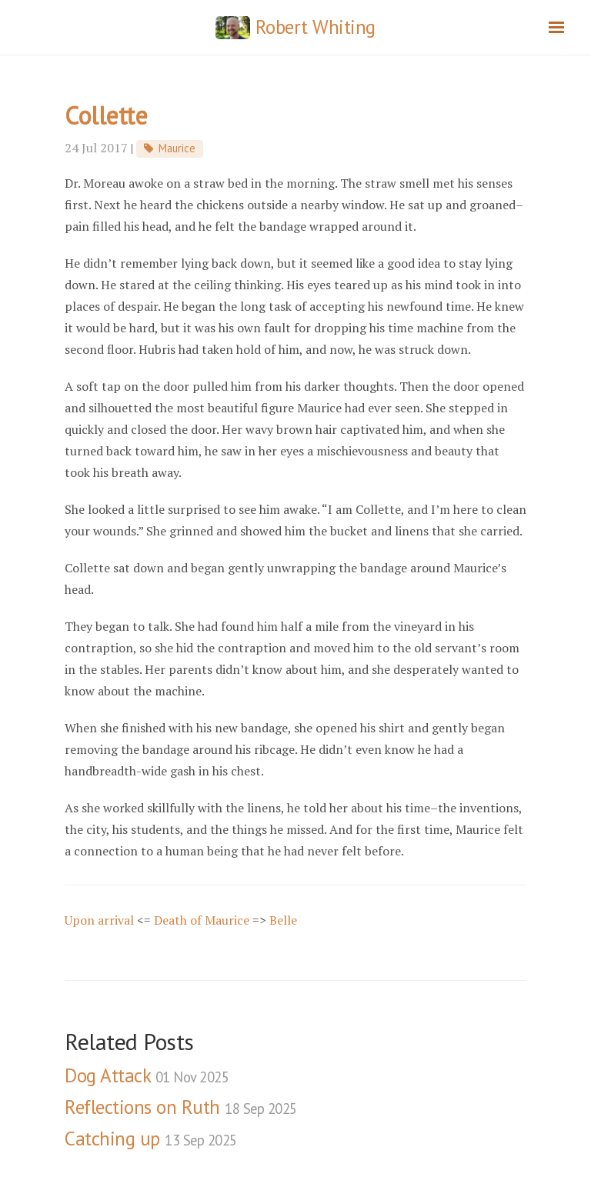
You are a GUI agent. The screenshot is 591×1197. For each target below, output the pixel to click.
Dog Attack (147, 1075)
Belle (283, 920)
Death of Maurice (201, 920)
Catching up (151, 1138)
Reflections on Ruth (181, 1107)
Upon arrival (99, 920)
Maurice (177, 148)
